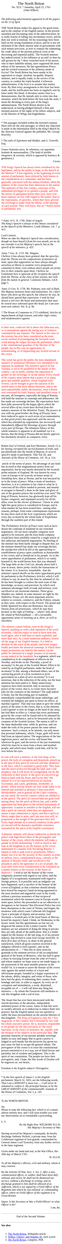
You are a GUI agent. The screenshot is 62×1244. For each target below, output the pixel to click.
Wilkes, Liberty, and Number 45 (25, 1236)
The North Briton (17, 1233)
